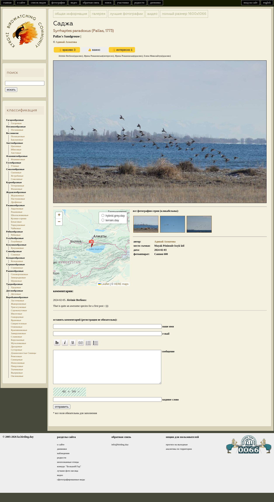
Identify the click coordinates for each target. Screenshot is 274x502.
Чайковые (16, 228)
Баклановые (17, 139)
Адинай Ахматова (66, 42)
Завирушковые (18, 333)
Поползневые (18, 363)
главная (7, 2)
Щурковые (16, 280)
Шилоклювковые (19, 215)
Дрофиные (16, 202)
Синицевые (17, 359)
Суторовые (16, 349)
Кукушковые (17, 248)
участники (123, 2)
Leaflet (103, 284)
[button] (91, 243)
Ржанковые (16, 212)
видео (74, 2)
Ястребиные (17, 175)
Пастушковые (18, 198)
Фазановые (16, 189)
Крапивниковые (19, 330)
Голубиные (16, 241)
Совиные (15, 254)
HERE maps (121, 284)
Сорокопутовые (19, 310)
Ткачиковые (17, 369)
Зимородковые (18, 277)
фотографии (58, 2)
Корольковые (17, 340)
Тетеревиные (17, 185)
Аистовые (16, 152)
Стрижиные (17, 267)
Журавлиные (17, 195)
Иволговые (16, 313)
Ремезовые (16, 356)
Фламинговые (18, 159)
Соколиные (17, 179)
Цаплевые (16, 146)
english (267, 2)
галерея (98, 14)
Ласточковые (17, 300)
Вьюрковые (17, 372)
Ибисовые (16, 149)
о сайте (21, 2)
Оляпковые (16, 326)
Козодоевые (17, 261)
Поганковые (17, 129)
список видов (38, 2)
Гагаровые (16, 123)
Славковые (16, 336)
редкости (139, 2)
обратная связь (91, 2)
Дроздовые (16, 346)
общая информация (71, 14)
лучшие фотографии (126, 14)
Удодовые (16, 287)
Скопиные (16, 172)
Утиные (15, 166)
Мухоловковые (18, 343)
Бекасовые (16, 221)
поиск (108, 2)
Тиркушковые (18, 225)
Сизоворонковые (19, 274)
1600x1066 (184, 14)
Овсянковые (17, 376)
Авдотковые (17, 208)
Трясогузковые (18, 307)
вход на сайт (250, 2)
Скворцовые (17, 317)
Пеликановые (18, 136)
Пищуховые (17, 366)
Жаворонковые (18, 303)
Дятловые (16, 294)
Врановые (16, 320)
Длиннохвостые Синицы (23, 353)
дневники (155, 2)
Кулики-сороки (18, 218)
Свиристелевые (19, 323)
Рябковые (16, 234)
